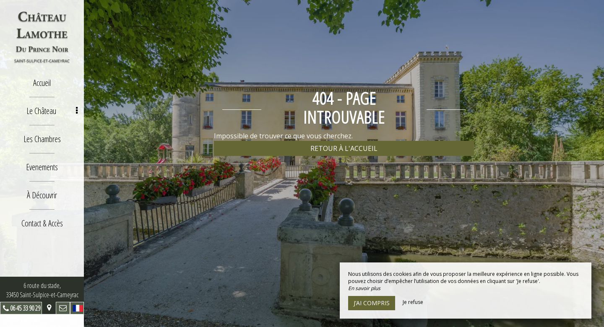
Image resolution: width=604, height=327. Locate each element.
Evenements (42, 167)
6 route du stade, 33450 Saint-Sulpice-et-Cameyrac (42, 290)
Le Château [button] (52, 111)
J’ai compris (372, 303)
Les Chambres (42, 139)
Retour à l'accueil (344, 148)
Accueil (42, 82)
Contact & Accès (42, 223)
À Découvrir (42, 195)
